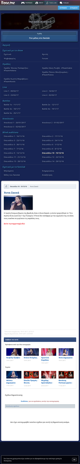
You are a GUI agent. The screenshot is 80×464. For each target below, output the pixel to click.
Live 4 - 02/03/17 (49, 95)
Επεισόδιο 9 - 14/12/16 (14, 153)
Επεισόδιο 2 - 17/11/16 (52, 136)
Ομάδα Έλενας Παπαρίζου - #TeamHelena (16, 69)
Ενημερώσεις (48, 171)
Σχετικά (7, 54)
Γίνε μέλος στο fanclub (39, 35)
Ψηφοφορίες (10, 58)
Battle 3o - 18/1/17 (12, 109)
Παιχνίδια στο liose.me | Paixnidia (8, 2)
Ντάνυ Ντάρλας (30, 357)
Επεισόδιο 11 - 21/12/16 (14, 157)
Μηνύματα (9, 171)
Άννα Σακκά (11, 192)
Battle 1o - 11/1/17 (12, 104)
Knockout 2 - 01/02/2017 (53, 122)
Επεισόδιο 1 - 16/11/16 (14, 136)
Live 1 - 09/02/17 (11, 91)
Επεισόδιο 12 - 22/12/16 (53, 157)
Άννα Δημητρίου (66, 357)
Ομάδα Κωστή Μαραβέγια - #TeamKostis (16, 80)
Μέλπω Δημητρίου (11, 381)
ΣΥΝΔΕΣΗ (74, 8)
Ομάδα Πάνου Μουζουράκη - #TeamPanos (55, 73)
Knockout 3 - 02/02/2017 (15, 126)
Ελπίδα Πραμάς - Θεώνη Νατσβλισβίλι (31, 381)
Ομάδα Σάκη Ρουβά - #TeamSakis (57, 68)
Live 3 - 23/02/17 (11, 95)
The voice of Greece (40, 21)
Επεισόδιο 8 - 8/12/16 (52, 148)
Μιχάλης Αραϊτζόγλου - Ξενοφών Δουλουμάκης (47, 381)
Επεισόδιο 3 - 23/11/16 (14, 140)
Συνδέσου (24, 401)
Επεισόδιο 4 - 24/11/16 (52, 140)
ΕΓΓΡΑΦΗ (63, 8)
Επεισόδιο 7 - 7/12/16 (13, 148)
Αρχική (6, 45)
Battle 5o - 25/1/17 (12, 113)
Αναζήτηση (47, 175)
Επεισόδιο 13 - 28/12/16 (14, 161)
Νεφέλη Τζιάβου (13, 357)
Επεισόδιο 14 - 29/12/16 (53, 161)
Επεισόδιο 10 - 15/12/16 (53, 153)
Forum (45, 58)
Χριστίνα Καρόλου (45, 358)
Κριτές (45, 54)
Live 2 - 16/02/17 (49, 91)
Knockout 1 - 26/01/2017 (15, 122)
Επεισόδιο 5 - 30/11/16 (14, 144)
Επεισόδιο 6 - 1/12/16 (52, 144)
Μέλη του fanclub (12, 175)
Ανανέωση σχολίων (12, 406)
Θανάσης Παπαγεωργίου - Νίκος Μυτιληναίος (66, 381)
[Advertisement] (40, 308)
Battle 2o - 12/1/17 (50, 104)
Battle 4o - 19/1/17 (50, 109)
